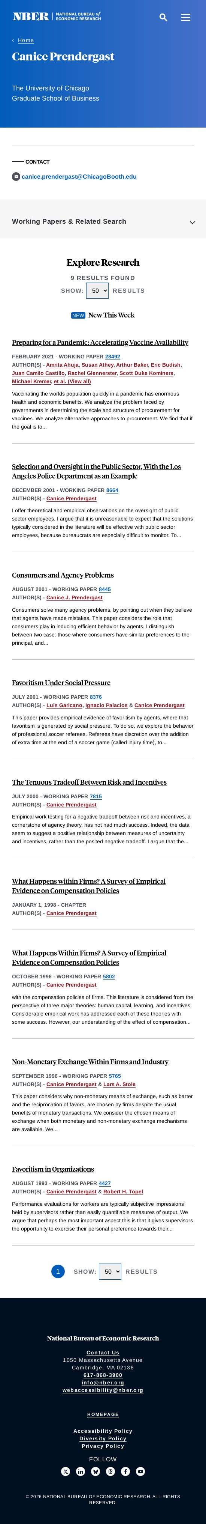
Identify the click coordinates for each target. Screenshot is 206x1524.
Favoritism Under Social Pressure (61, 682)
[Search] (163, 17)
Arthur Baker (132, 365)
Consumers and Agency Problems (63, 574)
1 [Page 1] (58, 1271)
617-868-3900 (103, 1375)
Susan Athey (97, 365)
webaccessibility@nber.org (103, 1390)
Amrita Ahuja (62, 365)
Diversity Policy (103, 1438)
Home (26, 40)
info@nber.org (103, 1383)
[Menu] (186, 17)
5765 (115, 1076)
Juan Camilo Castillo (38, 373)
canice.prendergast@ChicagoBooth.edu (79, 176)
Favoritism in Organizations (53, 1168)
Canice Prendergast (71, 498)
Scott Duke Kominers (146, 373)
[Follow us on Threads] (110, 1471)
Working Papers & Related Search (69, 221)
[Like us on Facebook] (125, 1471)
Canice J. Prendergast (74, 597)
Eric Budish (166, 365)
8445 (105, 589)
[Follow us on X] (65, 1471)
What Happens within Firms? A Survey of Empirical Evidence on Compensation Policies (89, 885)
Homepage (103, 1414)
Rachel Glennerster (92, 373)
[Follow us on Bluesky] (95, 1471)
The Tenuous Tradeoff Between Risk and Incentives (89, 782)
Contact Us (103, 1352)
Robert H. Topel (123, 1192)
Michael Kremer (31, 381)
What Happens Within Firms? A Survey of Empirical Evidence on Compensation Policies (89, 957)
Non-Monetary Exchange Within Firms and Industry (90, 1061)
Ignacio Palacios (106, 705)
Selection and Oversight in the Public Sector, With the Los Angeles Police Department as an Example (96, 471)
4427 (105, 1183)
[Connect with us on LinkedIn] (80, 1471)
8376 (96, 697)
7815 (96, 796)
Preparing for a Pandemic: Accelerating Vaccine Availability (100, 342)
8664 (112, 490)
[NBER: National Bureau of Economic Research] (63, 18)
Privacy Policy (103, 1446)
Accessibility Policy (103, 1431)
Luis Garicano (64, 705)
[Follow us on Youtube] (140, 1471)
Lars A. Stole (119, 1084)
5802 (109, 976)
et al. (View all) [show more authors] (72, 381)
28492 (112, 357)
